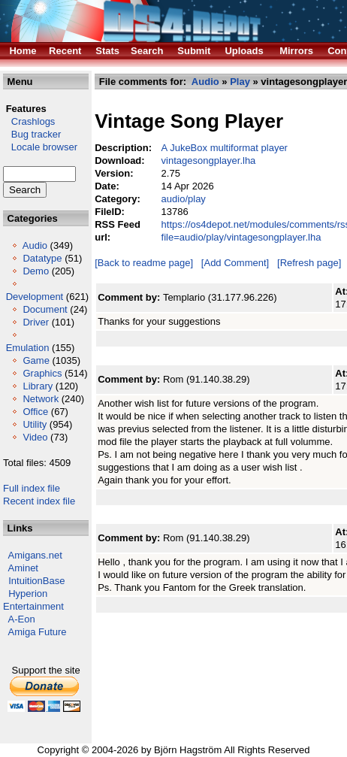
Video (35, 437)
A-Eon (21, 619)
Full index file (31, 488)
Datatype (42, 258)
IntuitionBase (36, 580)
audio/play (183, 198)
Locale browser (40, 147)
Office (35, 411)
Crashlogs (29, 121)
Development (35, 296)
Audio (35, 245)
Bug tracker (32, 134)
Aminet (23, 568)
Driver (36, 322)
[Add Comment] (235, 262)
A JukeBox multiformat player (224, 147)
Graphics (42, 373)
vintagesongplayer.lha (208, 160)
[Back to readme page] (144, 262)
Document (45, 309)
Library (38, 386)
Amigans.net (35, 555)
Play (240, 81)
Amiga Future (37, 631)
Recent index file (39, 501)
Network (41, 398)
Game (36, 360)
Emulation (28, 347)
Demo (36, 271)
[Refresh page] (309, 262)
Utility (35, 424)
